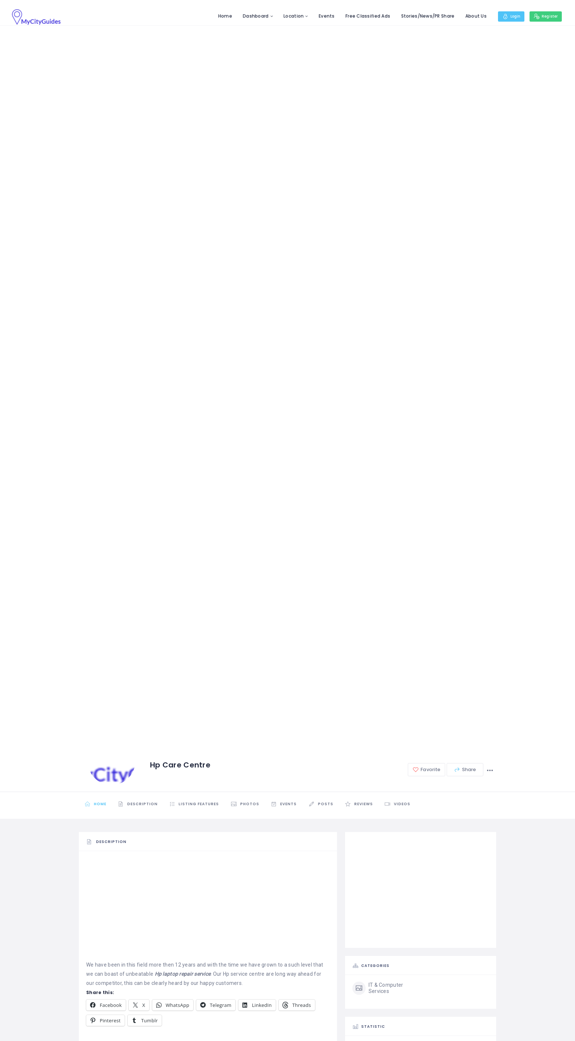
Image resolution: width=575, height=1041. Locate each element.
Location (288, 16)
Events (321, 16)
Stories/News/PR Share (421, 16)
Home (219, 16)
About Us (469, 16)
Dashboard (250, 16)
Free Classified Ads (362, 16)
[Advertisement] (208, 909)
